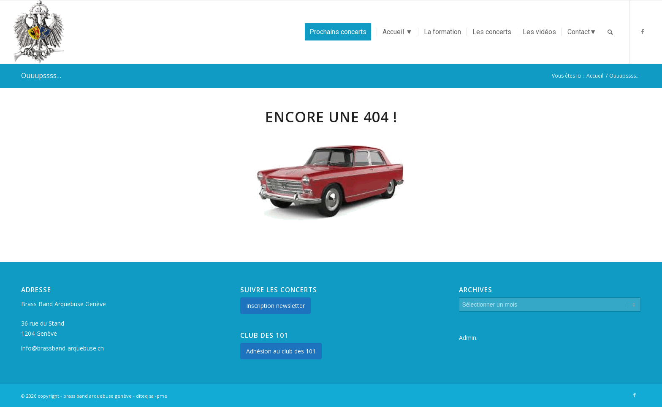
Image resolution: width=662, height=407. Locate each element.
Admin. (468, 338)
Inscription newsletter (275, 306)
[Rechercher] (610, 32)
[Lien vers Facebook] (642, 31)
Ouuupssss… (41, 75)
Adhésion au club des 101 (281, 351)
